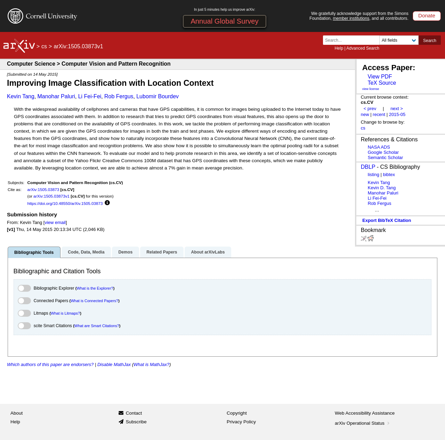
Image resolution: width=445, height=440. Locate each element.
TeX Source (381, 83)
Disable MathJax (114, 364)
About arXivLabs (208, 252)
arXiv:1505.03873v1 (51, 196)
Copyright (237, 413)
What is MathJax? (151, 364)
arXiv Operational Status (363, 423)
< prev (370, 108)
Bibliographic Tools (34, 252)
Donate (426, 15)
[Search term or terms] (353, 40)
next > (396, 108)
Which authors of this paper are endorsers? (50, 364)
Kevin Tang (20, 96)
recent (379, 114)
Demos (125, 252)
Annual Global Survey (224, 21)
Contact (134, 413)
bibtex (389, 174)
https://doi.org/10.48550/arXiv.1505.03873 (65, 203)
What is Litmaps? (65, 313)
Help (338, 48)
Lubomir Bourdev (157, 96)
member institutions (351, 18)
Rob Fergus (119, 96)
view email (54, 222)
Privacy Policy (241, 421)
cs (44, 46)
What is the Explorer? (95, 288)
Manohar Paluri (56, 96)
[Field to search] (399, 40)
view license (370, 89)
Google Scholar (383, 152)
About (16, 413)
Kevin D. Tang (382, 187)
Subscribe (136, 421)
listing (373, 174)
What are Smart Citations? (96, 326)
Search (429, 40)
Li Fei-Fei (90, 96)
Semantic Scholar (385, 157)
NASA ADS (379, 147)
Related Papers (161, 252)
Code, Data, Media (86, 252)
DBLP (368, 167)
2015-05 (397, 114)
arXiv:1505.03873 (43, 189)
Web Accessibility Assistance (365, 413)
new (365, 114)
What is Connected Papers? (94, 301)
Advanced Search (362, 48)
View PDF (379, 77)
